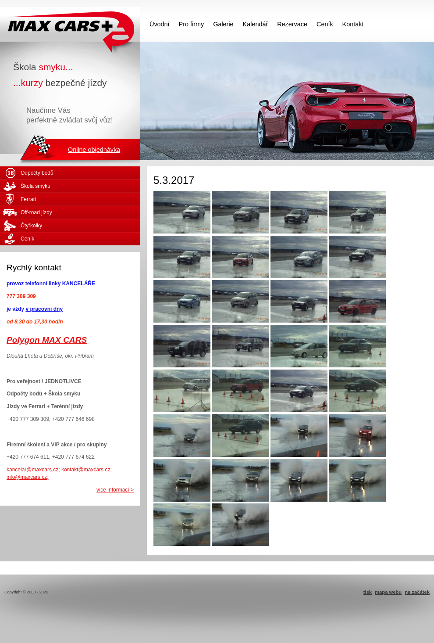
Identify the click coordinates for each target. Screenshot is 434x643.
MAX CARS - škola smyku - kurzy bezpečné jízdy (70, 24)
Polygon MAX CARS (47, 340)
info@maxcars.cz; (28, 477)
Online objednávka (94, 149)
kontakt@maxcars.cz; (86, 470)
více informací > (115, 490)
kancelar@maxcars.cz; (33, 470)
